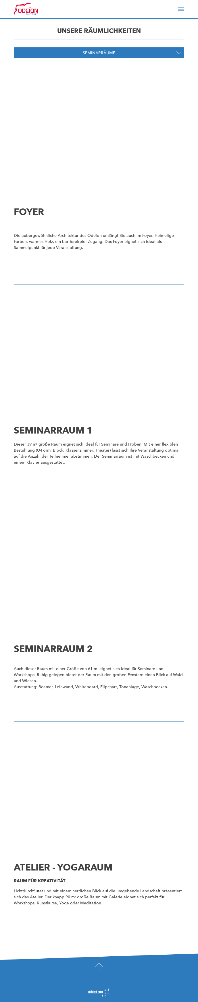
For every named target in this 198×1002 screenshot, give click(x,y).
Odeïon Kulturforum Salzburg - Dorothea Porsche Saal (34, 9)
